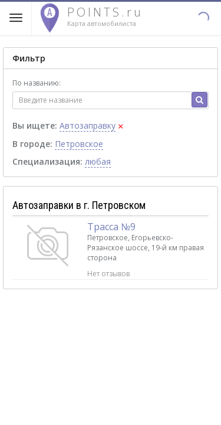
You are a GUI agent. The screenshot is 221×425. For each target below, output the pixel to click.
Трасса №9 (111, 226)
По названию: (36, 83)
